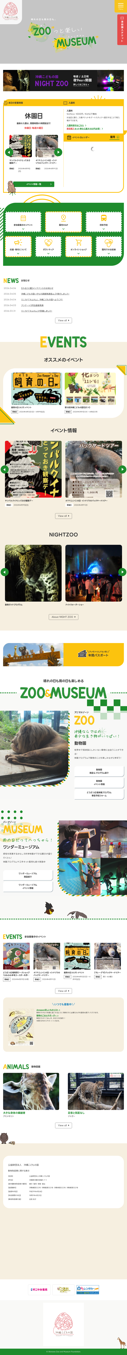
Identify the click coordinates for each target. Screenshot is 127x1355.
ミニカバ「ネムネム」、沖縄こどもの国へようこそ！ (42, 299)
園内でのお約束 (109, 251)
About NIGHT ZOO (63, 617)
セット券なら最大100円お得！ (85, 128)
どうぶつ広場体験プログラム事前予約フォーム (99, 794)
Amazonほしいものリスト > (48, 1009)
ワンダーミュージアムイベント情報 (28, 886)
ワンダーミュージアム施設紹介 (28, 875)
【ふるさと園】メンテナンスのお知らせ (37, 288)
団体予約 (104, 226)
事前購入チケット (122, 32)
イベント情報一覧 (39, 184)
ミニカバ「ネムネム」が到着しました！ (36, 311)
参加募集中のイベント (23, 226)
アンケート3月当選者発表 (32, 305)
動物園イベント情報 (99, 782)
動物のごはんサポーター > (47, 1015)
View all (63, 320)
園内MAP (63, 226)
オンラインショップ (78, 251)
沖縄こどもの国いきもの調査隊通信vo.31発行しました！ (45, 293)
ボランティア (48, 251)
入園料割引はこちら (76, 125)
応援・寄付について (18, 251)
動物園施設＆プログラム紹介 (99, 771)
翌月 (112, 137)
